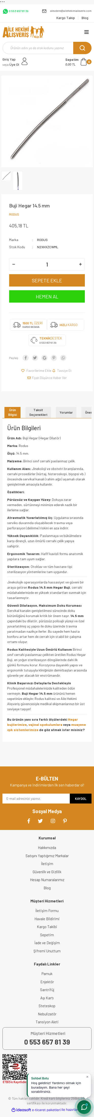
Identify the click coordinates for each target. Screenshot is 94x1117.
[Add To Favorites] (36, 370)
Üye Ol (10, 64)
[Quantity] (47, 264)
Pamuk (47, 973)
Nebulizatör (47, 1014)
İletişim (47, 863)
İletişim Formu (47, 910)
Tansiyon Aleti (47, 1022)
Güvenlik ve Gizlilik (47, 872)
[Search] (47, 48)
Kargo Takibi (47, 926)
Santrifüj (47, 989)
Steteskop (47, 1006)
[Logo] (23, 32)
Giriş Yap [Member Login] (9, 59)
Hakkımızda (47, 847)
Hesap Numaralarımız (47, 879)
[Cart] (78, 62)
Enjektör (47, 982)
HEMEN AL (47, 296)
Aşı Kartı (47, 998)
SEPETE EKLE (47, 280)
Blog (47, 888)
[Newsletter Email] (36, 799)
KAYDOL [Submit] (80, 799)
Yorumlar (66, 412)
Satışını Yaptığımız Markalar (47, 855)
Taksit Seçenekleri (38, 412)
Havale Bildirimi (47, 918)
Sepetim (47, 935)
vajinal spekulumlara (45, 724)
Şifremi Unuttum (47, 951)
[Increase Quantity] (80, 264)
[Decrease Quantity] (13, 264)
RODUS (14, 214)
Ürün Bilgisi (12, 412)
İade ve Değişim (47, 942)
